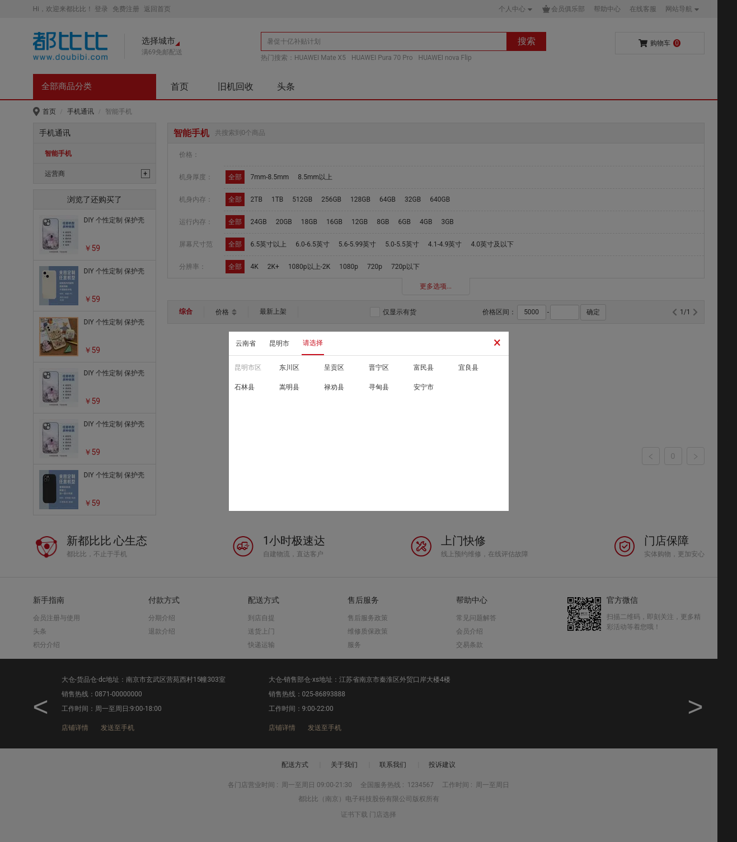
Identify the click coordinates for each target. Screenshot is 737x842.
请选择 (313, 343)
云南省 (246, 343)
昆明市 (279, 343)
